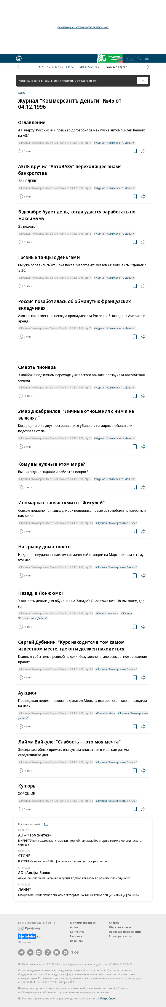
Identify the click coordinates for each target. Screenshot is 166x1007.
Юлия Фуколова (107, 613)
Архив (74, 927)
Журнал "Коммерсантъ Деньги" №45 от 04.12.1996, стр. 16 (56, 762)
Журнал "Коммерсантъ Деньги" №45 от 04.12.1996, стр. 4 (55, 277)
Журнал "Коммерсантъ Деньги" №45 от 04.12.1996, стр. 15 (56, 713)
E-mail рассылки (120, 936)
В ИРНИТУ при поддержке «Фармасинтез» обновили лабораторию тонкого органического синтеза (79, 842)
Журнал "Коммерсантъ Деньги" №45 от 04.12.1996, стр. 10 (56, 523)
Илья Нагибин (106, 713)
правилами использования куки (79, 80)
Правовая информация (125, 932)
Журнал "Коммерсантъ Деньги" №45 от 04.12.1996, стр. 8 (55, 479)
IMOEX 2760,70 (88, 67)
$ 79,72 (43, 67)
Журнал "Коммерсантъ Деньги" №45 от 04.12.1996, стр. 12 (56, 613)
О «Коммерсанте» (83, 923)
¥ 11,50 (69, 67)
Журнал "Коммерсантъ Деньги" (115, 143)
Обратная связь (120, 927)
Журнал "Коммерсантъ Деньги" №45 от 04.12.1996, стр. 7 (55, 387)
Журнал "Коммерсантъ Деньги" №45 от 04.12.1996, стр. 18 (56, 801)
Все (46, 824)
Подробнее (107, 998)
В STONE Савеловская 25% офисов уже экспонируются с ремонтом (62, 861)
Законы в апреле (116, 67)
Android (114, 923)
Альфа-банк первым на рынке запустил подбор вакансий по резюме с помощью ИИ (74, 878)
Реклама (76, 936)
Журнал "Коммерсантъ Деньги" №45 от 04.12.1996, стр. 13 (56, 669)
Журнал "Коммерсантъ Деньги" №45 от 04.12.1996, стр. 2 (55, 188)
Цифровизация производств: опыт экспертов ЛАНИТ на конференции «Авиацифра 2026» (78, 895)
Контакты (77, 932)
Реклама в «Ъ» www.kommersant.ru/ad (83, 27)
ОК (142, 81)
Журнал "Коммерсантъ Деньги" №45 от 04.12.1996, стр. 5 (55, 328)
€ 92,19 (56, 67)
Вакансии (76, 941)
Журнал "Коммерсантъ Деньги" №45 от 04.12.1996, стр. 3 (55, 233)
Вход (129, 58)
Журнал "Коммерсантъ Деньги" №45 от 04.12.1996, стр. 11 (56, 567)
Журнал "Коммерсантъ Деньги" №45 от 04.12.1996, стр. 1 (55, 143)
